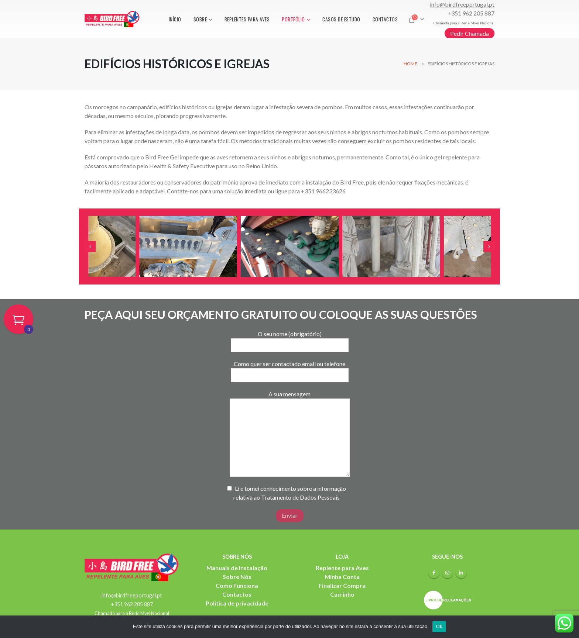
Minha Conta (342, 576)
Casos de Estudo (341, 19)
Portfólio (293, 19)
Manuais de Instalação (236, 567)
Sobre (200, 19)
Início (175, 19)
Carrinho (342, 594)
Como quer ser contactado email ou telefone (290, 369)
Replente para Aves (342, 567)
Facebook (433, 572)
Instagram (447, 572)
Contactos (385, 19)
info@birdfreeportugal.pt (462, 4)
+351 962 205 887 (471, 13)
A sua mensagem (290, 415)
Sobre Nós (237, 576)
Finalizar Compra (342, 585)
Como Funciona (237, 585)
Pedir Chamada (469, 33)
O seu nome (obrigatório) (290, 339)
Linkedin (461, 572)
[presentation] (90, 246)
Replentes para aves (247, 19)
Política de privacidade (237, 603)
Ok (439, 626)
